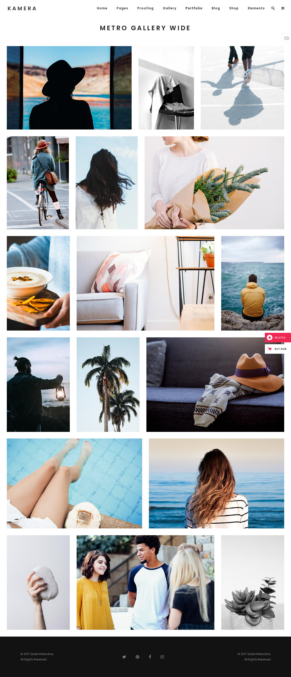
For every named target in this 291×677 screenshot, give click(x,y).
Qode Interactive (41, 654)
